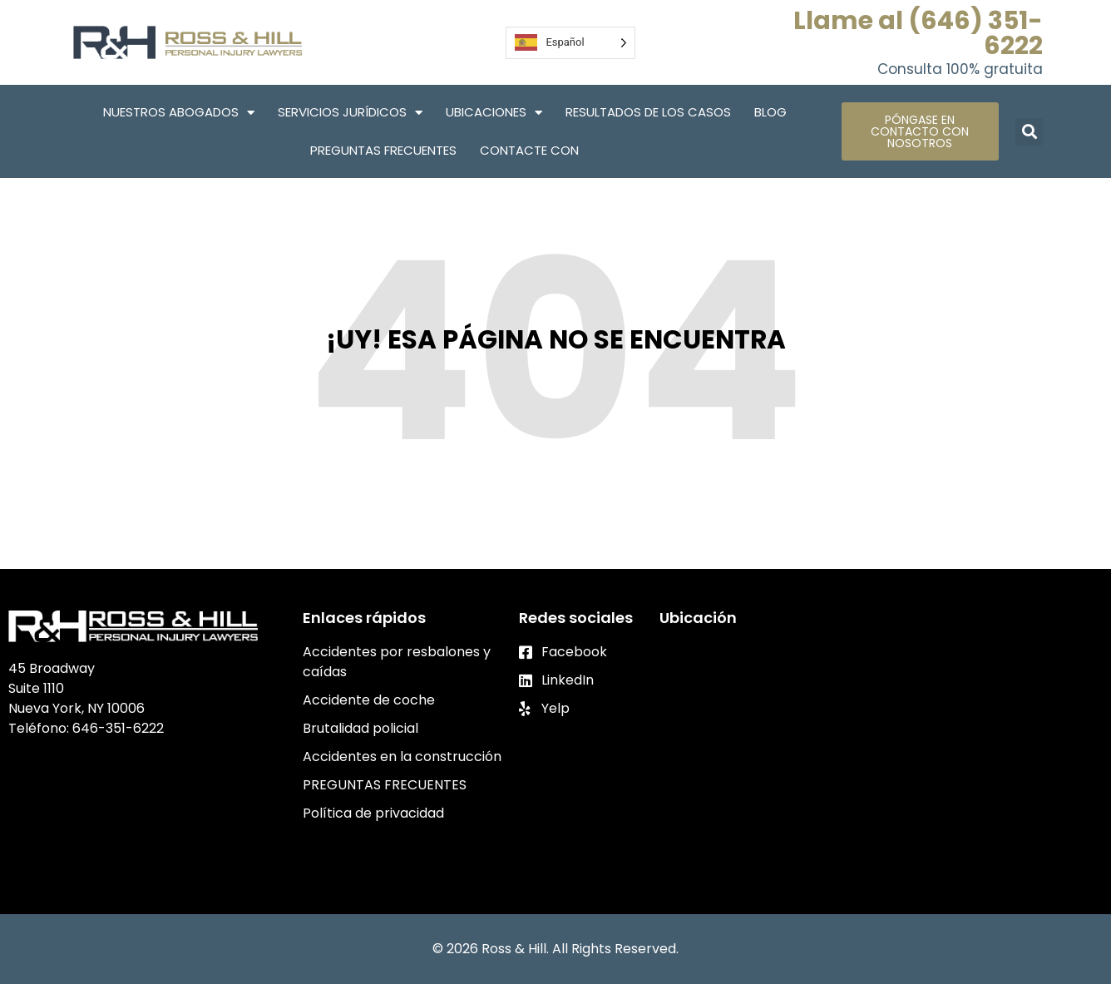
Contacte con (529, 150)
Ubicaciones (494, 112)
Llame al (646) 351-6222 (918, 33)
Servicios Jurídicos (350, 112)
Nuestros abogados (178, 112)
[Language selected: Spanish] (570, 43)
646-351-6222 (118, 728)
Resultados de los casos (648, 112)
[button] (1029, 132)
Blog (770, 112)
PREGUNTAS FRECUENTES (383, 150)
